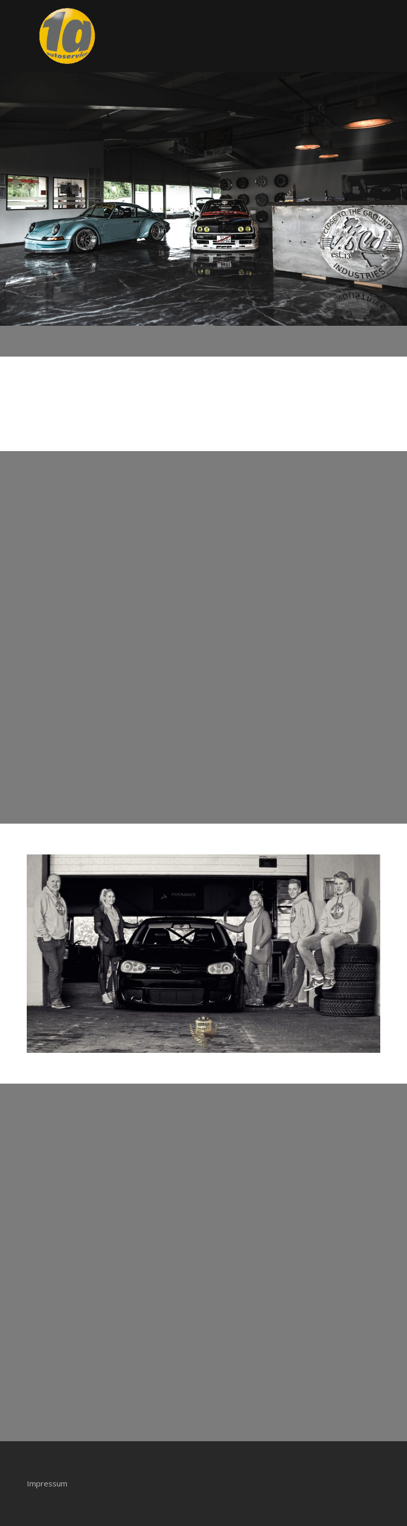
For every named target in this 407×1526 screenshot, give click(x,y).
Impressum (47, 1483)
